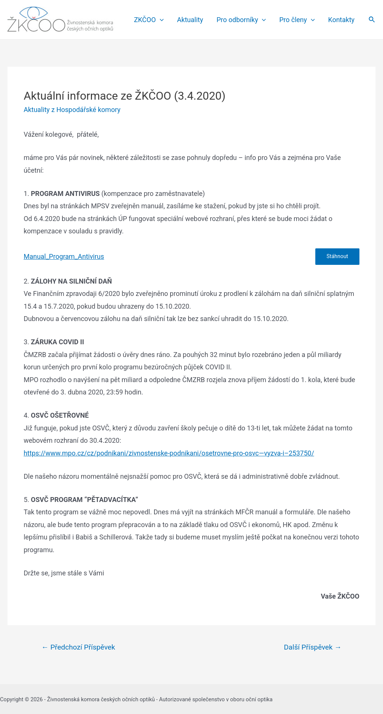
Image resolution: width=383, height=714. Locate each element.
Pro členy (297, 20)
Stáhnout (337, 256)
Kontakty (341, 20)
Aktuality (190, 20)
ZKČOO (148, 20)
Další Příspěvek (312, 647)
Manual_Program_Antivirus (64, 256)
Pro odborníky (241, 20)
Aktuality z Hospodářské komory (72, 110)
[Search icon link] (372, 19)
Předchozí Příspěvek (78, 647)
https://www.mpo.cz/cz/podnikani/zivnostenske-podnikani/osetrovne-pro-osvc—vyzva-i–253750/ (169, 453)
